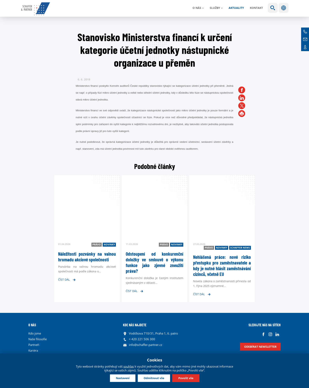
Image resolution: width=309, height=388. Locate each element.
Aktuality (236, 8)
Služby (215, 8)
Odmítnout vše (154, 378)
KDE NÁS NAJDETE (134, 325)
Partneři (33, 345)
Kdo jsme (34, 333)
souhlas (128, 366)
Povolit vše (185, 378)
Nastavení (122, 378)
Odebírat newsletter (260, 346)
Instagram (270, 334)
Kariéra (33, 350)
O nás (197, 8)
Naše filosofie (37, 339)
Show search (273, 8)
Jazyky (284, 8)
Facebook (263, 334)
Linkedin (277, 334)
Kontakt (256, 8)
